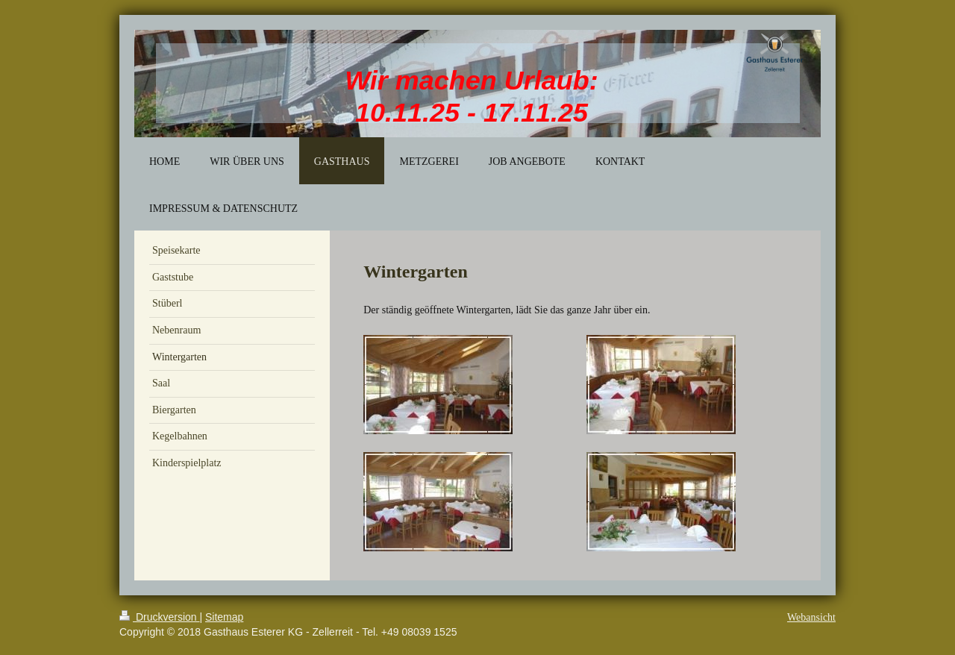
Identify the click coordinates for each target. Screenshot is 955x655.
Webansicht (811, 617)
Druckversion (159, 617)
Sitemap (224, 617)
